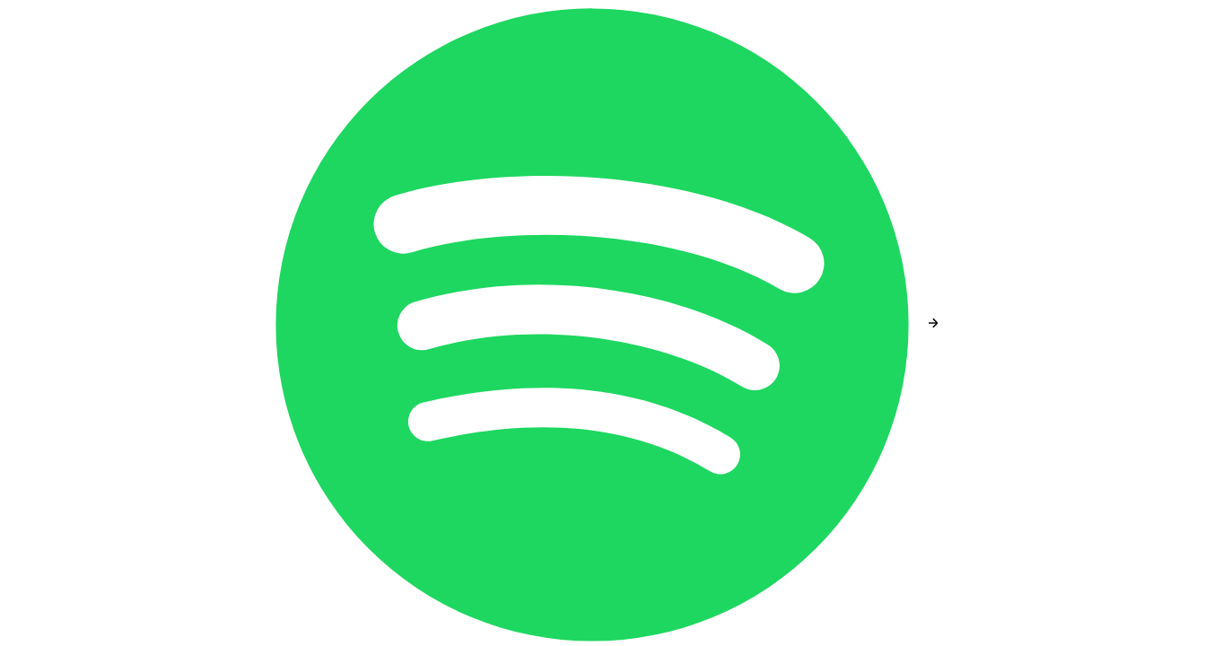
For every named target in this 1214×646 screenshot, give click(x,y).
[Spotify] (594, 323)
